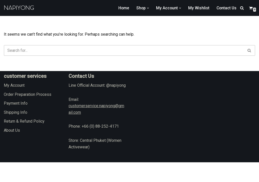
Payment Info (16, 123)
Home (122, 8)
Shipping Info (15, 132)
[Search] (242, 8)
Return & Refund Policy (24, 141)
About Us (12, 150)
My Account (14, 105)
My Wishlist (198, 8)
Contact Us (226, 8)
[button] (147, 8)
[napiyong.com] (19, 8)
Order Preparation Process (27, 113)
